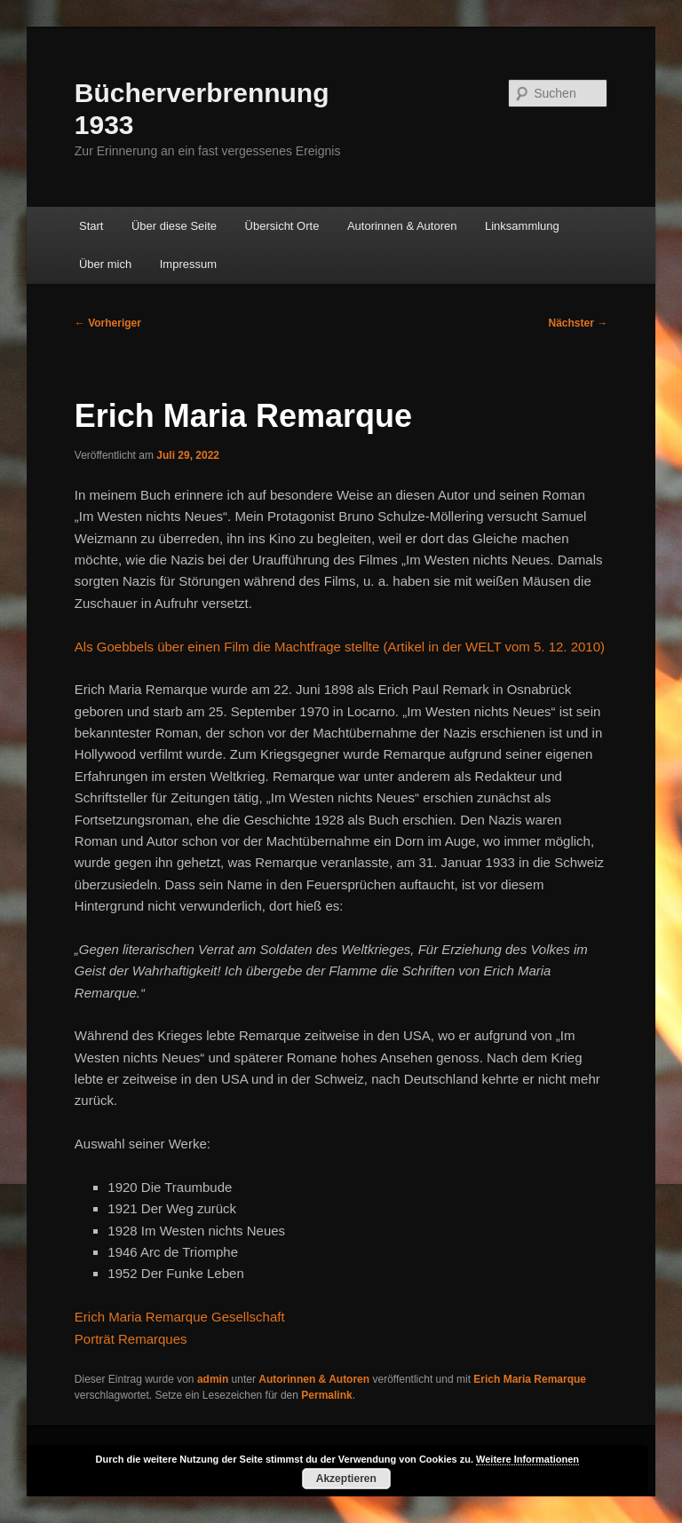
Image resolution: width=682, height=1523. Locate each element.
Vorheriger (108, 323)
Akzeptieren (346, 1478)
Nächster (578, 323)
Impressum (188, 264)
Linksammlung (522, 226)
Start (91, 226)
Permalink (326, 1395)
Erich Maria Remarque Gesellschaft (180, 1316)
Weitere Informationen (527, 1459)
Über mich (105, 264)
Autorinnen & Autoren (402, 226)
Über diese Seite (174, 226)
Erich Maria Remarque (529, 1379)
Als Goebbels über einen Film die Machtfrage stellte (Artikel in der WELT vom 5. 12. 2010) (340, 646)
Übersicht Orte (282, 226)
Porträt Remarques (131, 1338)
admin (212, 1379)
